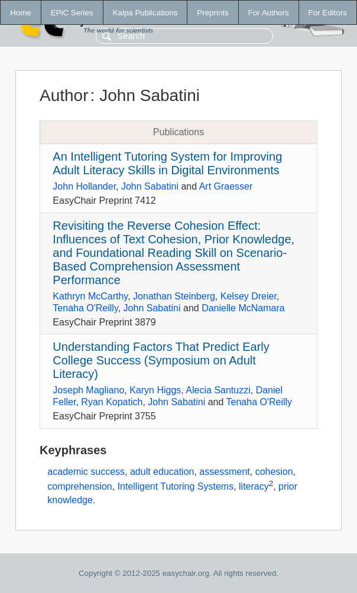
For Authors (268, 12)
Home (20, 12)
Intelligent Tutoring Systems (176, 487)
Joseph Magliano (88, 390)
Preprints (212, 12)
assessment (224, 472)
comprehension (79, 487)
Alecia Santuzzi (218, 390)
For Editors (328, 12)
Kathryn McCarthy (90, 296)
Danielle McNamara (243, 308)
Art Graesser (226, 186)
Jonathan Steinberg (174, 296)
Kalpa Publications (145, 12)
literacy (254, 487)
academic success (86, 472)
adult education (162, 472)
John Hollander (84, 186)
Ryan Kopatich (111, 402)
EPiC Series (72, 12)
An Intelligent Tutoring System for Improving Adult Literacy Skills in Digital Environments (167, 163)
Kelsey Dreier (248, 296)
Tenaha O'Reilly (85, 308)
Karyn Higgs (155, 390)
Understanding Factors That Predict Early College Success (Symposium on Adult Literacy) (161, 360)
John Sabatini (149, 186)
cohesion (274, 472)
